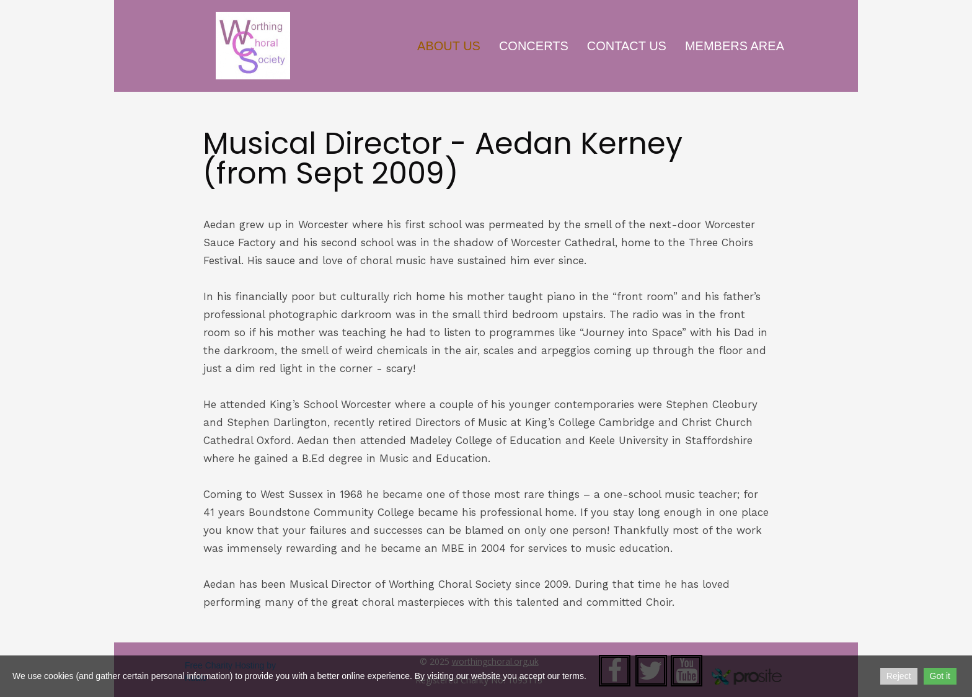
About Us (448, 46)
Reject (898, 676)
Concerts (533, 46)
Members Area (734, 46)
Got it (940, 676)
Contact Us (626, 46)
